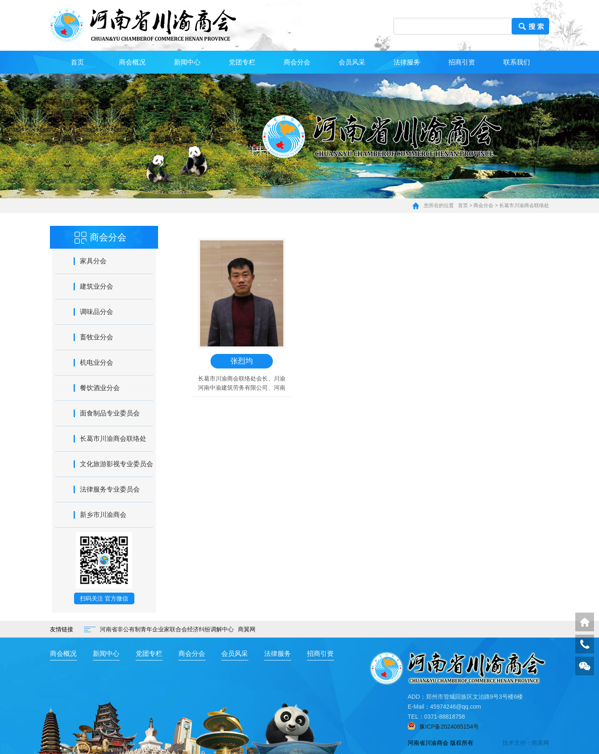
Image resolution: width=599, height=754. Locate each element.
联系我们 (516, 62)
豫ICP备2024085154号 (449, 726)
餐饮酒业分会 (100, 387)
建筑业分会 (96, 286)
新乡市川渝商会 (103, 514)
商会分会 (297, 62)
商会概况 (132, 62)
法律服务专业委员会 (110, 489)
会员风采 (352, 62)
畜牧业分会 (96, 337)
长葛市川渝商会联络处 (524, 205)
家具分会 (93, 261)
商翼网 (246, 629)
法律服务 (407, 62)
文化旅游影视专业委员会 (116, 463)
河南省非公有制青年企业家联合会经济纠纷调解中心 (167, 629)
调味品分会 (96, 311)
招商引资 (461, 62)
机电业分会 (96, 362)
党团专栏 (242, 62)
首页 (77, 62)
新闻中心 (187, 62)
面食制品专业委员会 (110, 413)
